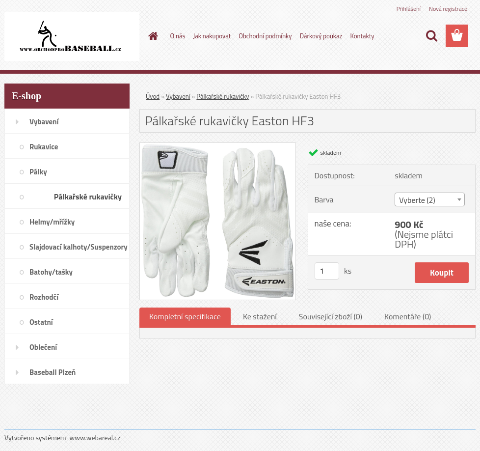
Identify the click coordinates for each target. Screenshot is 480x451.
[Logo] (71, 36)
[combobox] (430, 199)
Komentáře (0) (407, 316)
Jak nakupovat (212, 36)
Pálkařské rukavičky (222, 96)
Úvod (153, 96)
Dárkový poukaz (321, 36)
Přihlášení (409, 8)
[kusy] (327, 271)
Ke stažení (260, 316)
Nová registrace (448, 8)
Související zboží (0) (330, 316)
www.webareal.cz (95, 437)
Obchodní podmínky (265, 36)
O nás (178, 36)
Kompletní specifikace (185, 316)
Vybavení (178, 96)
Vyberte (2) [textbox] (417, 200)
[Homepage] (151, 36)
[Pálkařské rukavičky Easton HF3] (217, 147)
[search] (431, 36)
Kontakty (362, 36)
